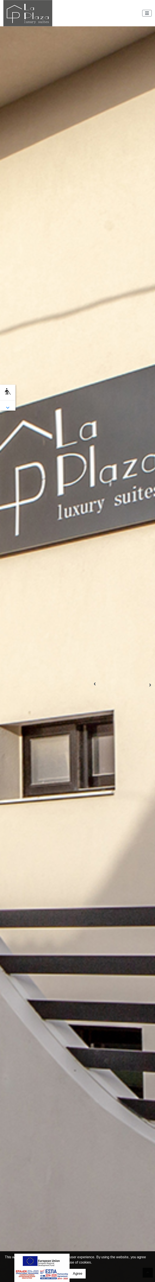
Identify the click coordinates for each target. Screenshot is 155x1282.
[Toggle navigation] (147, 13)
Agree (77, 1273)
